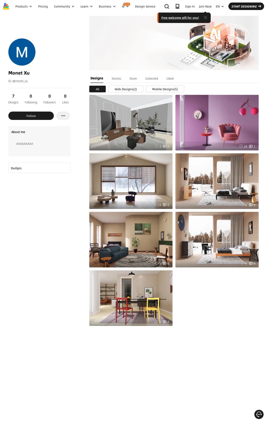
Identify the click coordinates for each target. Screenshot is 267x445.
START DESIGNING (246, 6)
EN (220, 6)
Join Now (205, 6)
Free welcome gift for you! (180, 17)
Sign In (190, 6)
